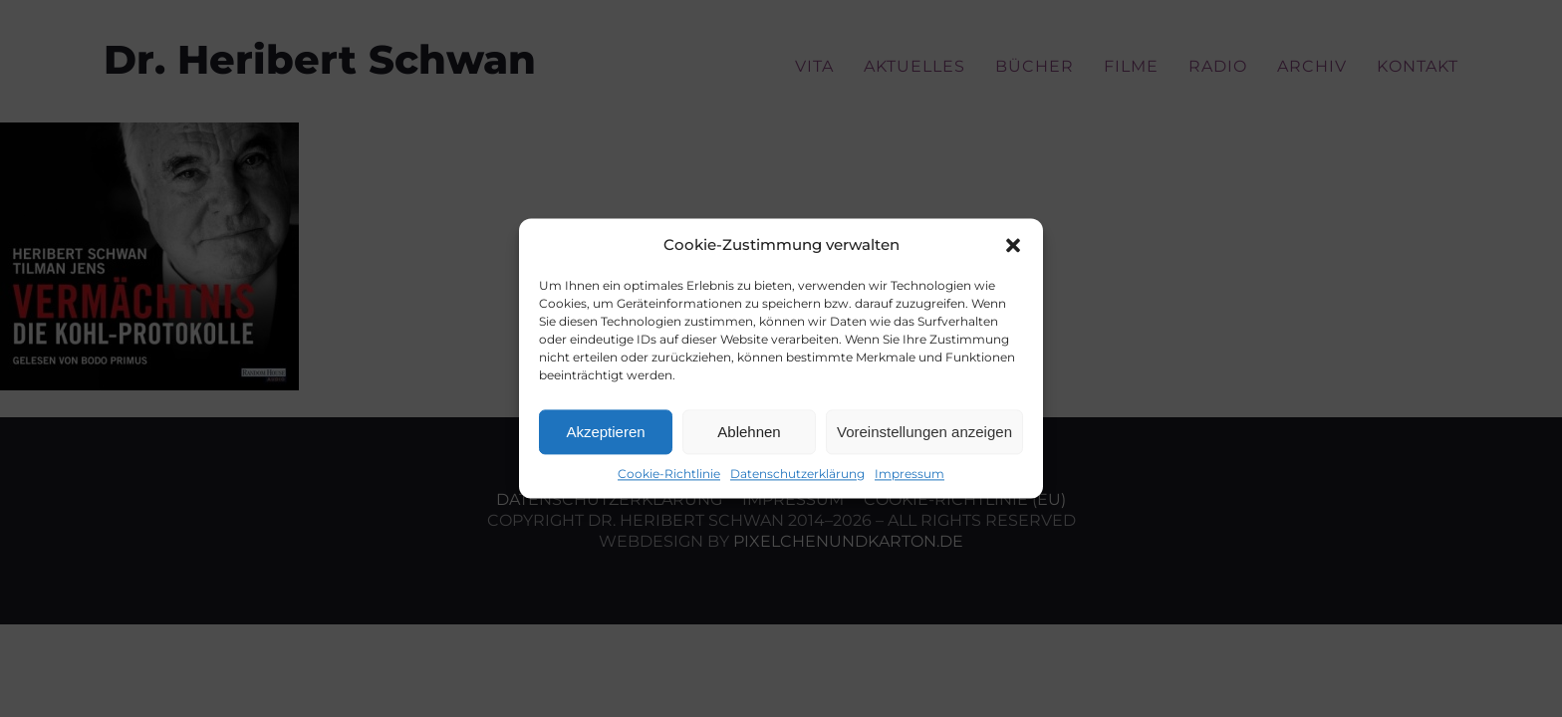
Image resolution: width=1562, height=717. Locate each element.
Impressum (909, 473)
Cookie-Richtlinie (669, 473)
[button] (1013, 245)
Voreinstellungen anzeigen (924, 431)
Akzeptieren (605, 431)
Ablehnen (748, 431)
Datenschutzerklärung (797, 473)
